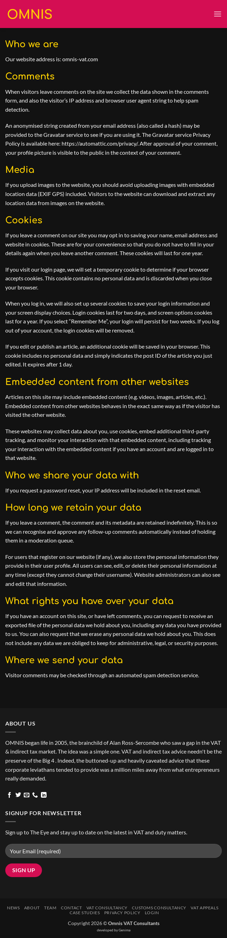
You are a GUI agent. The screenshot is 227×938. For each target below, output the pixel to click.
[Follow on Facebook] (9, 795)
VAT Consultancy (107, 907)
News (13, 907)
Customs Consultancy (159, 907)
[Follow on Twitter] (18, 795)
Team (50, 907)
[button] (217, 13)
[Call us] (35, 795)
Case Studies (85, 912)
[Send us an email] (26, 795)
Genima (124, 930)
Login (152, 912)
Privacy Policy (122, 912)
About (32, 907)
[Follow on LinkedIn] (44, 795)
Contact (71, 907)
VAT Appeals (204, 907)
